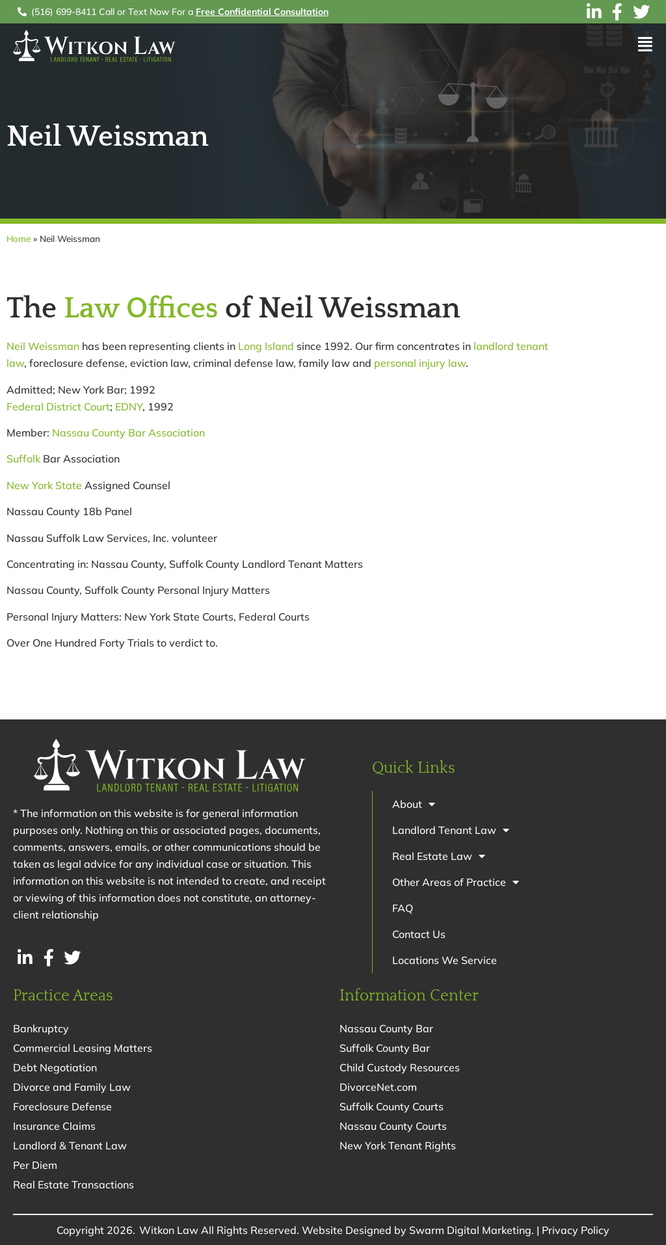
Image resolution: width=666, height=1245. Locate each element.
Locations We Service (444, 960)
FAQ (402, 908)
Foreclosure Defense (62, 1106)
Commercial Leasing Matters (82, 1047)
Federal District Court (58, 406)
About (413, 804)
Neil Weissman (43, 346)
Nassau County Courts (393, 1125)
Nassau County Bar (386, 1028)
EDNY (128, 406)
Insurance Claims (54, 1125)
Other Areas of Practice (455, 882)
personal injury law (420, 362)
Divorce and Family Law (72, 1086)
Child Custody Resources (400, 1067)
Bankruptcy (41, 1028)
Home (19, 238)
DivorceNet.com (378, 1086)
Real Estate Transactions (73, 1184)
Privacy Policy (575, 1230)
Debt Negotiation (55, 1067)
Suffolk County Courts (392, 1106)
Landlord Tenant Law (450, 830)
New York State (44, 485)
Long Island (266, 346)
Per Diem (35, 1164)
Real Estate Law (438, 856)
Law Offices (141, 309)
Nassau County (89, 432)
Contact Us (419, 934)
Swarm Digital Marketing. (471, 1230)
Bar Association (166, 432)
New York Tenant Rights (398, 1145)
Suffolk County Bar (385, 1047)
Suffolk (23, 458)
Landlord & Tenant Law (70, 1145)
